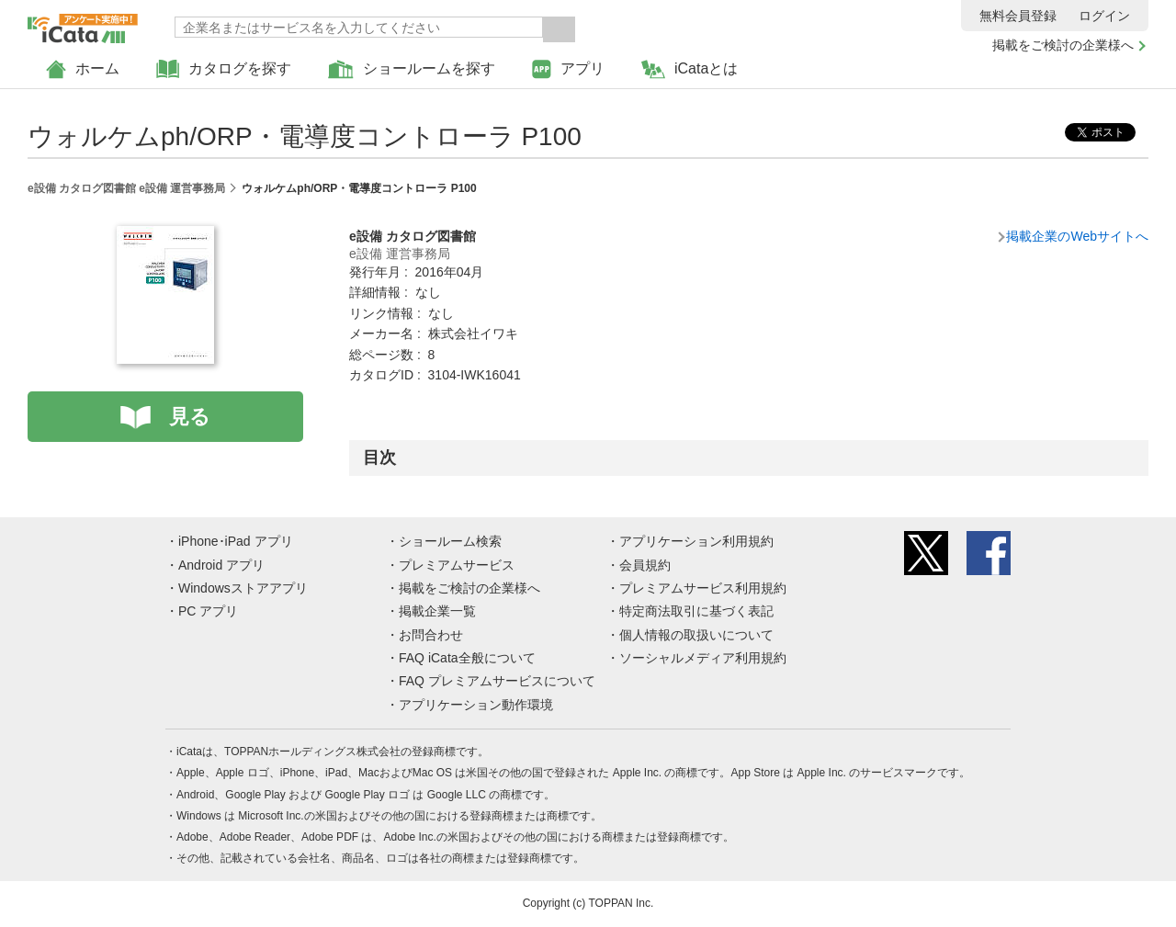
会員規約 (645, 565)
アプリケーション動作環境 (476, 704)
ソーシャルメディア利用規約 (702, 657)
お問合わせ (431, 634)
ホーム (82, 69)
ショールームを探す (411, 69)
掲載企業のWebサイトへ (1077, 236)
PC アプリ (208, 611)
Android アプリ (221, 565)
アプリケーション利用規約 (696, 541)
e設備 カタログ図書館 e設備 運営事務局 (126, 188)
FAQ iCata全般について (467, 657)
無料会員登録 (1018, 15)
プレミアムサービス (456, 565)
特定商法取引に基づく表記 (696, 611)
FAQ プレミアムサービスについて (497, 680)
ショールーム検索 (450, 541)
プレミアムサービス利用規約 (702, 588)
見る (189, 416)
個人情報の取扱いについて (696, 634)
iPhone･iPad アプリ (235, 541)
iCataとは (689, 69)
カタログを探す (223, 69)
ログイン (1104, 15)
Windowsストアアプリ (243, 588)
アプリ (568, 69)
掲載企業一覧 (437, 611)
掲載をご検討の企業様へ (1063, 45)
